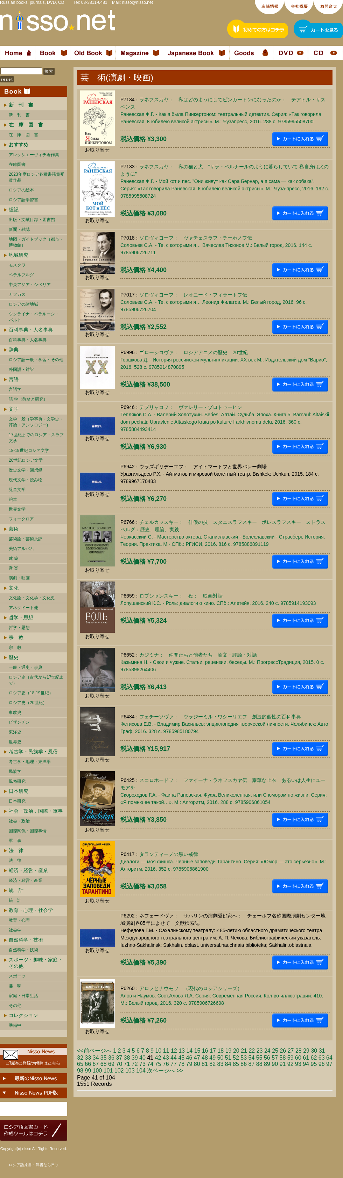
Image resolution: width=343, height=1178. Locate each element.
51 (228, 1058)
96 (321, 1064)
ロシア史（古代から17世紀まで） (36, 680)
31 (322, 1051)
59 (290, 1058)
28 (298, 1051)
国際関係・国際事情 (28, 830)
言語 (14, 379)
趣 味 (15, 985)
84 (228, 1064)
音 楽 (13, 568)
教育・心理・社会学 (31, 910)
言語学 (15, 389)
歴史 (14, 657)
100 (97, 1071)
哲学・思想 (21, 617)
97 (329, 1064)
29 (306, 1051)
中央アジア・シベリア (30, 284)
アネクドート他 (23, 607)
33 (88, 1058)
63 (321, 1058)
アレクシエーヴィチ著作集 (34, 154)
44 (173, 1058)
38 (127, 1058)
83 (220, 1064)
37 (119, 1058)
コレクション (23, 1015)
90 (275, 1064)
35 (103, 1058)
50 (220, 1058)
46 (189, 1058)
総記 (14, 209)
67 (96, 1064)
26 (283, 1051)
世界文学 (17, 509)
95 (314, 1064)
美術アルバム (21, 548)
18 (220, 1051)
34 (96, 1058)
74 (150, 1064)
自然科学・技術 (26, 940)
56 (267, 1058)
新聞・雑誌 (19, 229)
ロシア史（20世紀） (28, 702)
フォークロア (21, 519)
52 (236, 1058)
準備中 (15, 1025)
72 (135, 1064)
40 (142, 1058)
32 (80, 1058)
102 (119, 1071)
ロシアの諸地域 (23, 304)
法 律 (16, 850)
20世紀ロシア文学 (26, 460)
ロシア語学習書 (23, 199)
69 (111, 1064)
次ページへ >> (165, 1071)
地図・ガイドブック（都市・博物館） (36, 242)
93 (298, 1064)
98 (80, 1071)
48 (205, 1058)
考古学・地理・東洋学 (30, 761)
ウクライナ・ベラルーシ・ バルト (34, 317)
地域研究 (18, 255)
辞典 (14, 349)
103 (130, 1071)
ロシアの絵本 (21, 190)
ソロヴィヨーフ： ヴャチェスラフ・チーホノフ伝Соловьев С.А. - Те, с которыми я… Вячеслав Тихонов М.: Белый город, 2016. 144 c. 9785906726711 (216, 245)
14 (189, 1051)
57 (275, 1058)
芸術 (14, 529)
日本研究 (18, 791)
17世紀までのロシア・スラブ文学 (36, 437)
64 (329, 1058)
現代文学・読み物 (25, 479)
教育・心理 (19, 920)
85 (236, 1064)
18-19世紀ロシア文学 (29, 450)
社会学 (15, 930)
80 (197, 1064)
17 (213, 1051)
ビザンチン (19, 722)
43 (166, 1058)
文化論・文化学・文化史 (32, 597)
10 (158, 1051)
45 (181, 1058)
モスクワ (17, 265)
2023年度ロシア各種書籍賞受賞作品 (36, 177)
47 (197, 1058)
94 (306, 1064)
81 (205, 1064)
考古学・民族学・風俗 (33, 751)
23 (260, 1051)
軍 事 (15, 840)
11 (166, 1051)
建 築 (13, 558)
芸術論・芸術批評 (25, 538)
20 (236, 1051)
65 (80, 1064)
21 (244, 1051)
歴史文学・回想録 (25, 470)
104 (141, 1071)
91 (283, 1064)
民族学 (15, 771)
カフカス (17, 294)
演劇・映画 (19, 578)
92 (290, 1064)
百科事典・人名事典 (31, 329)
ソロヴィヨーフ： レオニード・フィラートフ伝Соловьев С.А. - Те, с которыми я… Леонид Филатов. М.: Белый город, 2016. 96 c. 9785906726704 (213, 302)
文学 (14, 409)
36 (111, 1058)
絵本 (13, 499)
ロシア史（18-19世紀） (31, 692)
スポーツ (17, 976)
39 (135, 1058)
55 (259, 1058)
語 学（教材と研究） (28, 399)
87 (251, 1064)
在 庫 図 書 (23, 134)
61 (306, 1058)
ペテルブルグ (21, 274)
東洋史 (15, 732)
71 (127, 1064)
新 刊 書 (19, 114)
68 (103, 1064)
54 (251, 1058)
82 (212, 1064)
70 (119, 1064)
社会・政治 (19, 821)
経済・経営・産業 (28, 870)
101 (108, 1071)
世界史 (15, 741)
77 (173, 1064)
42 (158, 1058)
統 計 (16, 890)
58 (283, 1058)
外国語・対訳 (21, 369)
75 (158, 1064)
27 (291, 1051)
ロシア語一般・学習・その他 (36, 359)
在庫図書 (17, 164)
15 (197, 1051)
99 (88, 1071)
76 (166, 1064)
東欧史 (15, 712)
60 (298, 1058)
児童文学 (17, 489)
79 (189, 1064)
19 (228, 1051)
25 (275, 1051)
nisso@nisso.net (137, 2)
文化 (14, 588)
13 (181, 1051)
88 (259, 1064)
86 (243, 1064)
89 (267, 1064)
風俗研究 (17, 781)
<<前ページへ (94, 1051)
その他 (15, 1005)
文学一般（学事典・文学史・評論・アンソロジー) (36, 422)
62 (314, 1058)
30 (314, 1051)
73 (142, 1064)
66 (88, 1064)
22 (251, 1051)
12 (174, 1051)
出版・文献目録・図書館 (32, 219)
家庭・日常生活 (23, 995)
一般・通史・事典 (25, 667)
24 (267, 1051)
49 (212, 1058)
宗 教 (16, 637)
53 (243, 1058)
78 (181, 1064)
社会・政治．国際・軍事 (36, 811)
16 (205, 1051)
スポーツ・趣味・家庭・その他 (36, 963)
